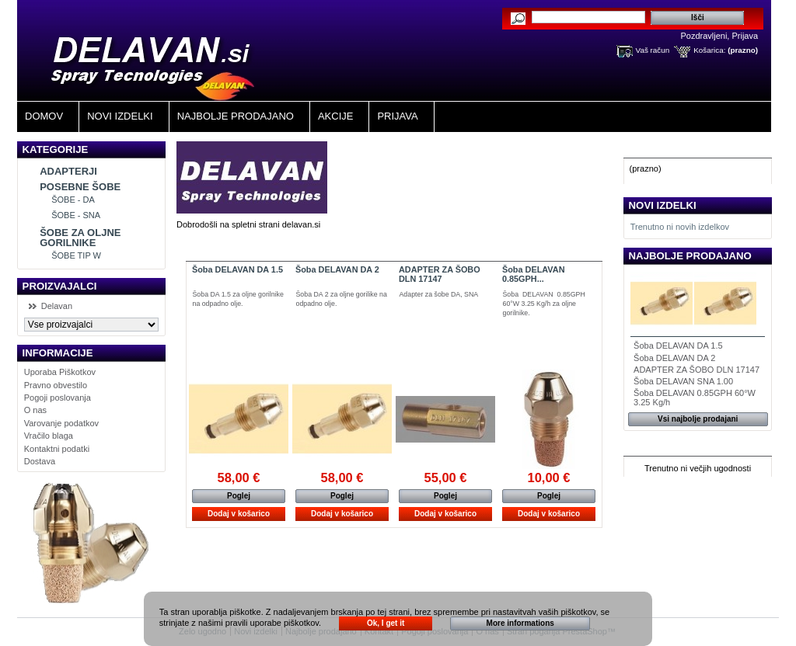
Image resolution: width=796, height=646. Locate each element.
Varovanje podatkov (61, 423)
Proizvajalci (60, 286)
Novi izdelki (120, 116)
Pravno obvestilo (55, 385)
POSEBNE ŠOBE (80, 187)
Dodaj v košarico (239, 513)
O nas (35, 410)
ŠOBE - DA (73, 199)
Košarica (656, 149)
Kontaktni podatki (56, 448)
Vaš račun (653, 50)
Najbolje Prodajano (235, 116)
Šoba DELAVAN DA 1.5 (237, 269)
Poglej (238, 495)
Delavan (56, 306)
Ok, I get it (385, 623)
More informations (520, 623)
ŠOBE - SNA (75, 215)
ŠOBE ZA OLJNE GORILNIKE (80, 237)
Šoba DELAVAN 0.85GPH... (533, 274)
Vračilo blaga (48, 435)
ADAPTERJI (68, 171)
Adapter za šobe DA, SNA (439, 294)
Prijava (744, 35)
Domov (44, 116)
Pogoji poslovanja (57, 397)
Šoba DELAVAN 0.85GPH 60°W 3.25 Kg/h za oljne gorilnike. (544, 303)
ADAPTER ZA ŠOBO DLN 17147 (439, 274)
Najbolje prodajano (690, 256)
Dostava (39, 461)
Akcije (336, 116)
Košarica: (709, 50)
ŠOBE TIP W (76, 255)
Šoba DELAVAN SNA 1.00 (683, 381)
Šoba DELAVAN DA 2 (337, 269)
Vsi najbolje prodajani (698, 419)
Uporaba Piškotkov (60, 372)
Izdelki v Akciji (671, 447)
